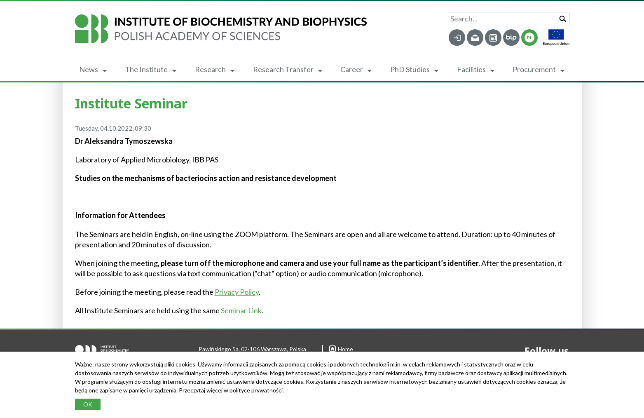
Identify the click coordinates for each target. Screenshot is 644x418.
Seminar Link (241, 310)
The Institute (146, 69)
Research (210, 69)
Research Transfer (283, 69)
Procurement (534, 69)
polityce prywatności (256, 390)
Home (341, 348)
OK (87, 404)
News (88, 69)
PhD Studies (410, 69)
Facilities (471, 69)
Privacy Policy (237, 291)
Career (351, 69)
